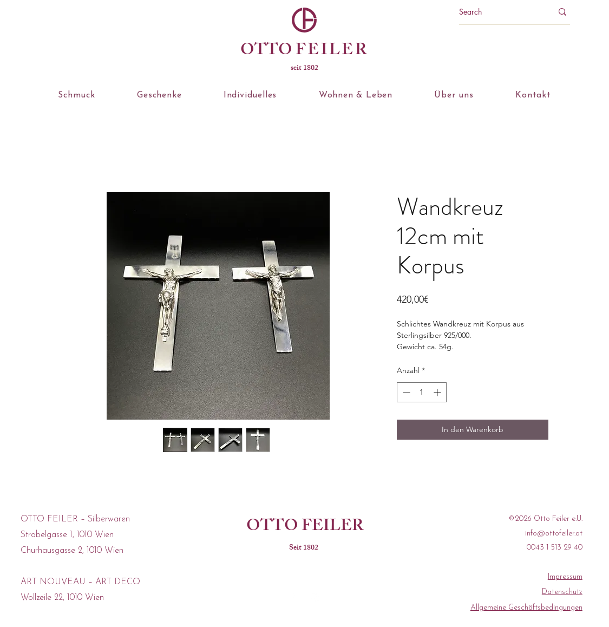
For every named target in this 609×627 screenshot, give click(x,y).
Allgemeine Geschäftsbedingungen (526, 608)
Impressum (565, 577)
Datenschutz (562, 592)
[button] (77, 95)
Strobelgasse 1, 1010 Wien (67, 535)
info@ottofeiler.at (553, 534)
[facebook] (292, 597)
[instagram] (315, 597)
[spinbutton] (421, 392)
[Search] (497, 12)
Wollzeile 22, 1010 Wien (62, 597)
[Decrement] (405, 392)
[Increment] (438, 392)
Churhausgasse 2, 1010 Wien (72, 550)
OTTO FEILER (304, 527)
